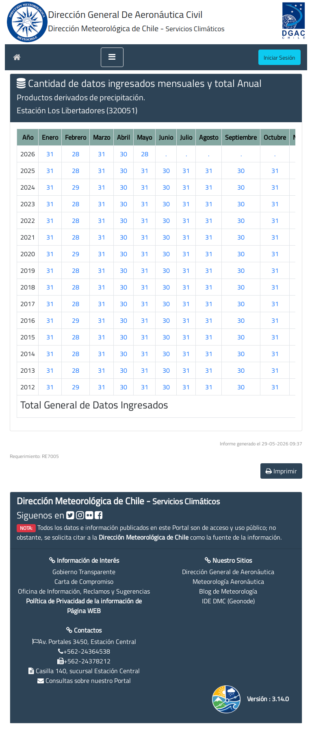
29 (75, 187)
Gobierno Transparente (83, 572)
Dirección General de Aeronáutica (228, 572)
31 (50, 154)
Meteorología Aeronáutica (228, 581)
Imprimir (281, 471)
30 (123, 154)
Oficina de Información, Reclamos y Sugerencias (84, 591)
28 (75, 154)
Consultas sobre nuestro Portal (88, 680)
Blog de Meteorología (228, 591)
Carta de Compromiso (83, 581)
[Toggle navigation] (112, 57)
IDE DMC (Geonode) (228, 601)
